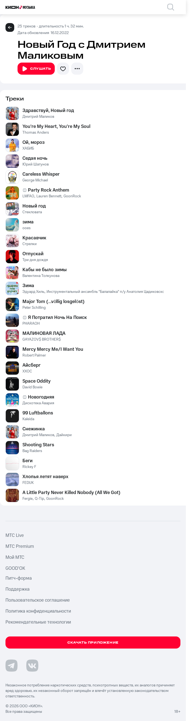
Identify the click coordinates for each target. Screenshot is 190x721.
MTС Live (14, 535)
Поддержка (17, 589)
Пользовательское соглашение (37, 600)
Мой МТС (14, 557)
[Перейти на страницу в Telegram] (11, 666)
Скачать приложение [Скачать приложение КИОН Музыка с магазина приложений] (93, 642)
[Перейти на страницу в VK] (32, 666)
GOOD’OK (15, 568)
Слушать (36, 69)
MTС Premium (19, 546)
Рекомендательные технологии (38, 622)
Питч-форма (18, 578)
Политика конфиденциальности (38, 611)
